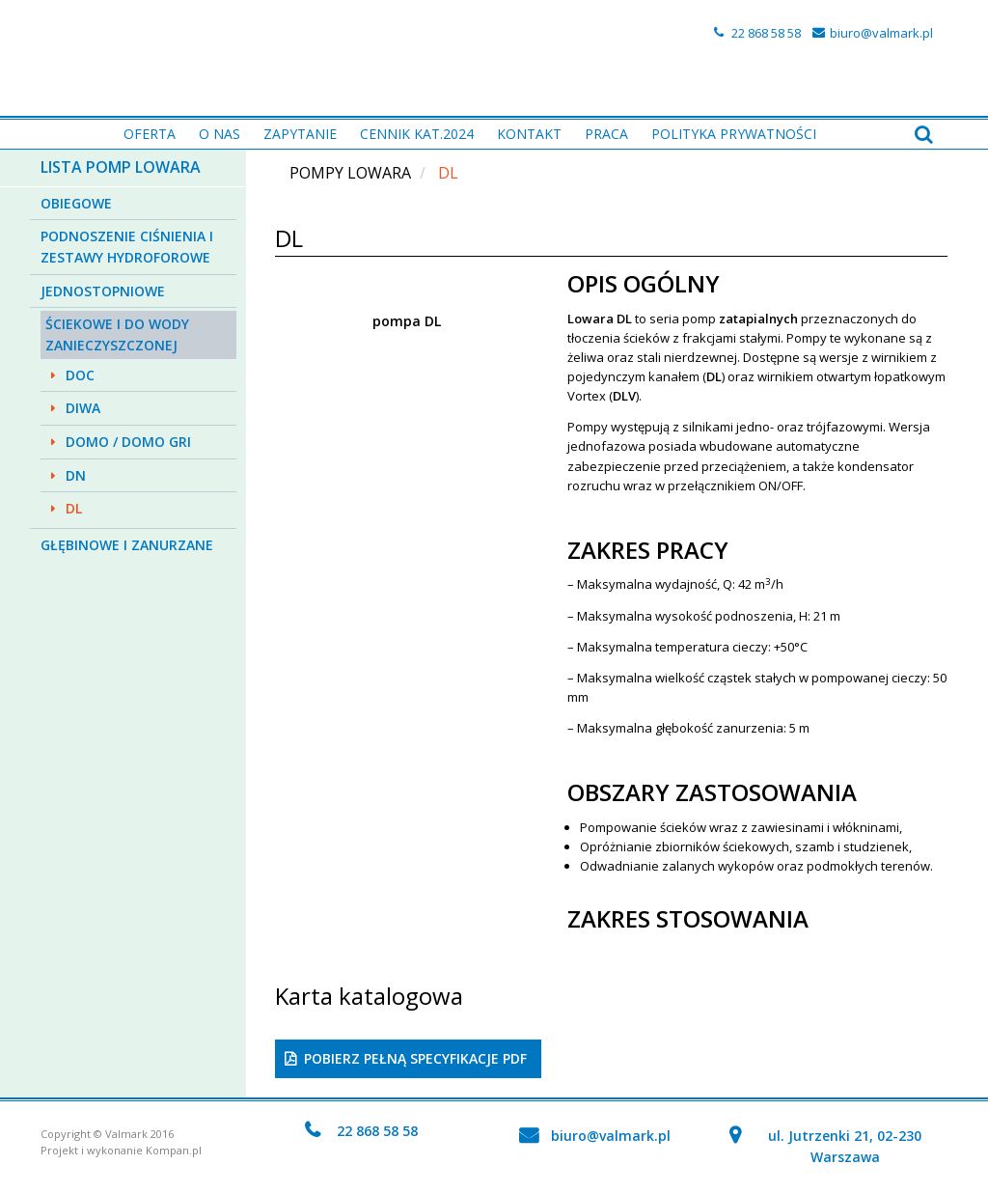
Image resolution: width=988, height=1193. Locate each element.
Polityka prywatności (733, 134)
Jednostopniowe (103, 291)
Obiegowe (76, 203)
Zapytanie (300, 134)
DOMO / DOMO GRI (128, 441)
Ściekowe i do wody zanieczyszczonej (117, 334)
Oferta (150, 134)
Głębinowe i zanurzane (127, 545)
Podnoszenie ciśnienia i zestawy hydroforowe (127, 246)
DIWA (83, 408)
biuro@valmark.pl (881, 33)
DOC (80, 375)
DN (76, 475)
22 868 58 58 (766, 33)
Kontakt (529, 134)
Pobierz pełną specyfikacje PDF (415, 1058)
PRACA (606, 134)
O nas (219, 134)
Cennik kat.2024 (417, 134)
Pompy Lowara (350, 172)
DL (74, 508)
